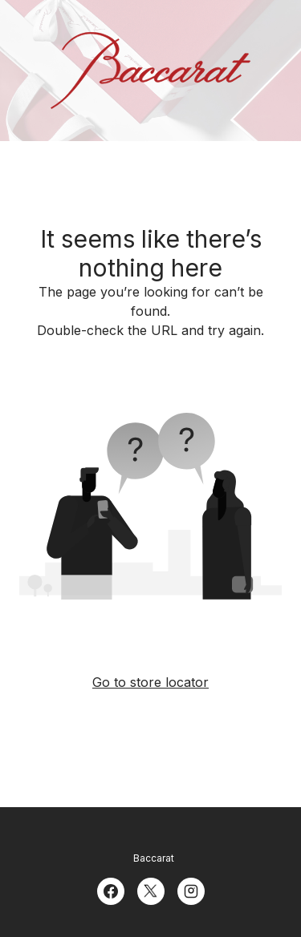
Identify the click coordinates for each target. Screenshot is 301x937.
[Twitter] (151, 890)
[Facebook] (110, 890)
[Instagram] (191, 890)
